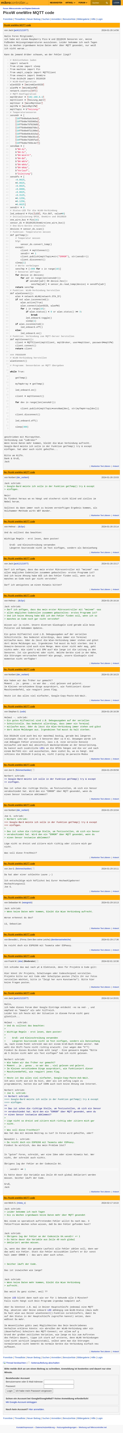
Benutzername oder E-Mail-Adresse (24, 1381)
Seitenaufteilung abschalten (44, 1363)
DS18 (59, 39)
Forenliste (8, 19)
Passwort (10, 1386)
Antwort (116, 466)
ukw (20, 961)
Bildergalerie (83, 19)
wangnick (27, 902)
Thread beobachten (14, 1363)
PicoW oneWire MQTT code (17, 25)
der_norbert (22, 477)
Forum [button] (83, 3)
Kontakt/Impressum (24, 1427)
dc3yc (21, 526)
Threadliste (20, 19)
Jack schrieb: (12, 483)
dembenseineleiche (60, 939)
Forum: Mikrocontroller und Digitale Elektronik (21, 8)
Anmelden (56, 19)
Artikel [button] (70, 3)
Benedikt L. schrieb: (17, 1139)
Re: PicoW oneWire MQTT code (19, 472)
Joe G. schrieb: (14, 816)
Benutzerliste (69, 19)
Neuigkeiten (56, 3)
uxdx (22, 711)
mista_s (21, 1203)
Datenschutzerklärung (45, 1427)
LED (42, 748)
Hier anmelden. (36, 1409)
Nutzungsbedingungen (67, 1427)
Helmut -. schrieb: (16, 717)
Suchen (46, 19)
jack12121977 (21, 30)
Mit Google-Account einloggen (21, 1402)
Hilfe (93, 19)
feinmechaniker (23, 770)
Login (116, 3)
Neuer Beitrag (34, 19)
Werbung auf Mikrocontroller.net (93, 1427)
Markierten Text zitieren (100, 466)
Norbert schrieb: (14, 775)
